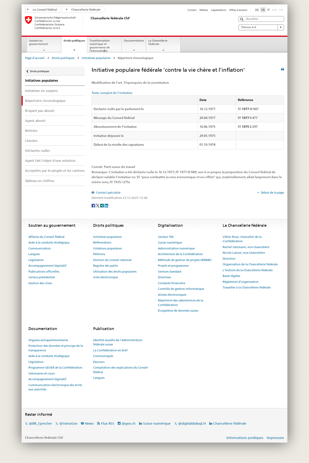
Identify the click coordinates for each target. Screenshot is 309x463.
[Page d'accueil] (89, 22)
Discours (99, 362)
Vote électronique (105, 277)
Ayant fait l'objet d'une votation (50, 160)
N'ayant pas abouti (39, 110)
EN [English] (281, 10)
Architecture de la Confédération (180, 254)
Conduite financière (171, 283)
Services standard (169, 271)
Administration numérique (176, 248)
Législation (36, 260)
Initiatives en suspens (41, 91)
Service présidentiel (41, 277)
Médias (203, 10)
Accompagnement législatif (47, 265)
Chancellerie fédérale (83, 9)
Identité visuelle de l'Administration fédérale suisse (117, 342)
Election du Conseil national (112, 260)
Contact (192, 10)
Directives (164, 277)
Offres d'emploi (238, 10)
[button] (242, 19)
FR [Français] (263, 10)
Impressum (275, 438)
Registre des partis (105, 265)
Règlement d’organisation (241, 281)
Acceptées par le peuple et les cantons (55, 170)
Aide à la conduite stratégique (49, 242)
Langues (34, 254)
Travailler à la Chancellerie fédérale (247, 287)
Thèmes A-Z (261, 27)
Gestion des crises (40, 283)
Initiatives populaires (96, 58)
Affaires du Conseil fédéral (46, 237)
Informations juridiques (245, 438)
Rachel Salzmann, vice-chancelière (246, 247)
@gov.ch (128, 423)
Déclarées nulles (37, 150)
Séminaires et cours (41, 373)
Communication (39, 248)
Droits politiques (75, 42)
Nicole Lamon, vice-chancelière (244, 252)
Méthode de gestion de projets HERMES (185, 260)
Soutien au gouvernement (38, 42)
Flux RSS (107, 423)
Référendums (102, 242)
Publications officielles (43, 271)
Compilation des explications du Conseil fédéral (120, 370)
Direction (229, 258)
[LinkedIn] (106, 205)
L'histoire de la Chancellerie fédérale (248, 270)
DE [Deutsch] (257, 10)
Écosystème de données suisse (178, 310)
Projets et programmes (173, 265)
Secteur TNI (166, 237)
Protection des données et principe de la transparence (55, 348)
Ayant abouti (35, 120)
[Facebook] (94, 205)
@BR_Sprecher (40, 423)
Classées (31, 140)
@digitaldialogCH (192, 423)
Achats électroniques (172, 294)
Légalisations (218, 10)
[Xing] (102, 205)
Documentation (134, 40)
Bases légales (231, 276)
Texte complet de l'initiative (112, 93)
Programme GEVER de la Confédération (55, 367)
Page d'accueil (35, 58)
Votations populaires (107, 248)
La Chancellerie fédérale (157, 42)
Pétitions (99, 254)
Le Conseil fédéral (42, 9)
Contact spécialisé (107, 192)
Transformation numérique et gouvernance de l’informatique (100, 45)
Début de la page (272, 192)
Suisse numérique (170, 242)
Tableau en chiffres (39, 181)
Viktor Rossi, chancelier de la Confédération (242, 239)
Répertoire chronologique (45, 101)
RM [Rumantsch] (274, 10)
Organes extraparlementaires (48, 340)
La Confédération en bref (110, 350)
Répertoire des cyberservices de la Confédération (180, 302)
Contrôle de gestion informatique (181, 289)
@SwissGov (68, 423)
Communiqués (103, 356)
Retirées (31, 130)
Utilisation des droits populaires (115, 271)
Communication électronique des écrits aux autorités (55, 387)
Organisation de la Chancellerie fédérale (250, 264)
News (89, 423)
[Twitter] (98, 205)
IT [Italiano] (268, 10)
